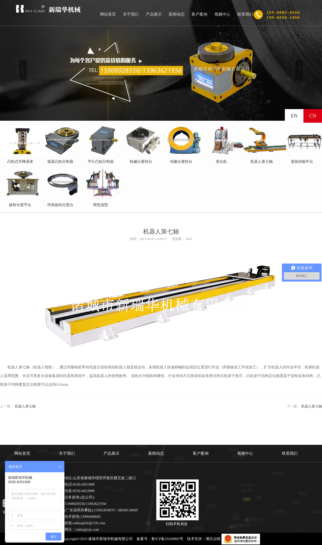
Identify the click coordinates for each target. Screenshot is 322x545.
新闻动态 (177, 14)
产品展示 (154, 14)
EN (294, 115)
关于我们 (131, 14)
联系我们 (245, 14)
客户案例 (199, 14)
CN (312, 115)
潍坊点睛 (213, 539)
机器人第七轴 (25, 406)
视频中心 (222, 14)
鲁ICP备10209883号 (167, 539)
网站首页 (108, 14)
